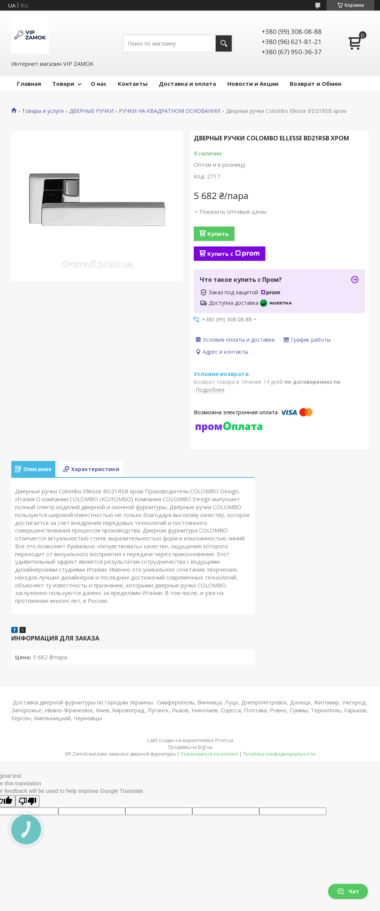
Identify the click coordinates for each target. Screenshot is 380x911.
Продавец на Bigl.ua (190, 747)
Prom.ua (224, 740)
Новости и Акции (252, 83)
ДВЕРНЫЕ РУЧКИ (91, 111)
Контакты (132, 83)
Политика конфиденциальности (279, 754)
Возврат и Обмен (315, 83)
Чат (348, 891)
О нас (98, 83)
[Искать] (224, 43)
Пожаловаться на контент (209, 754)
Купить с (233, 253)
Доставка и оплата (187, 83)
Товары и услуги (43, 111)
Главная (29, 83)
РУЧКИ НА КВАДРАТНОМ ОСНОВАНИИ (169, 111)
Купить (218, 233)
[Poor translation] (27, 801)
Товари (63, 83)
